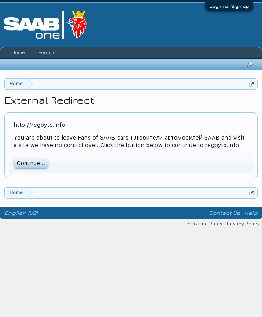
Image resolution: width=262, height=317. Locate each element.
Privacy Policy (243, 224)
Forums (46, 52)
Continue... (31, 163)
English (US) (20, 213)
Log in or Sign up (229, 6)
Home (18, 52)
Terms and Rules (203, 224)
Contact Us (224, 213)
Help (251, 213)
